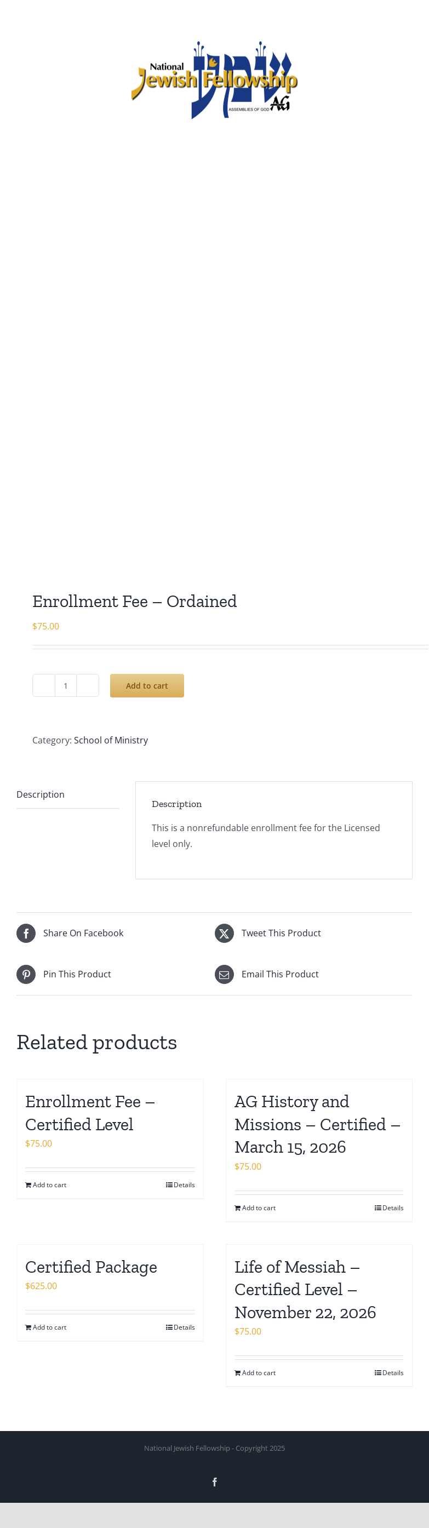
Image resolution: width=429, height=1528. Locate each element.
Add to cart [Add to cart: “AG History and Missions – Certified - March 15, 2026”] (259, 1207)
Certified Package (91, 1266)
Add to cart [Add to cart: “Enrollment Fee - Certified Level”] (49, 1184)
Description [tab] (40, 794)
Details (184, 1184)
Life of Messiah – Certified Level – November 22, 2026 (305, 1289)
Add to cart (147, 685)
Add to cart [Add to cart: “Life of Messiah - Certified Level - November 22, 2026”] (259, 1372)
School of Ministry (111, 740)
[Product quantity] (66, 685)
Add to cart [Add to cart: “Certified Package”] (49, 1327)
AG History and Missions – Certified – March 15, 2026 (317, 1124)
